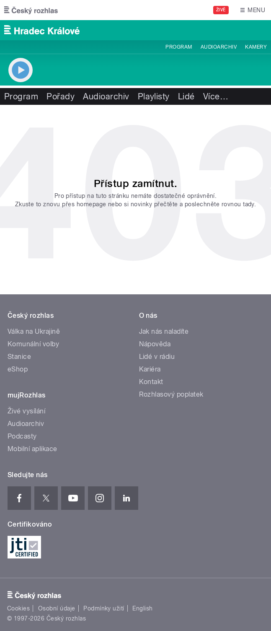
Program (178, 47)
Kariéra (150, 369)
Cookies (18, 608)
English (142, 608)
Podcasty (22, 436)
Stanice (19, 357)
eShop (18, 369)
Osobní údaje (56, 608)
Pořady (60, 96)
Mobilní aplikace (32, 449)
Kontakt (151, 382)
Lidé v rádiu (157, 357)
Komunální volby (33, 344)
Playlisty (154, 96)
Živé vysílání (26, 411)
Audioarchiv (219, 47)
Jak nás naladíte (164, 331)
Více (215, 96)
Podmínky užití (103, 608)
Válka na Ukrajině (34, 331)
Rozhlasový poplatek (171, 394)
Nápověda (155, 344)
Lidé (186, 96)
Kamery (256, 47)
